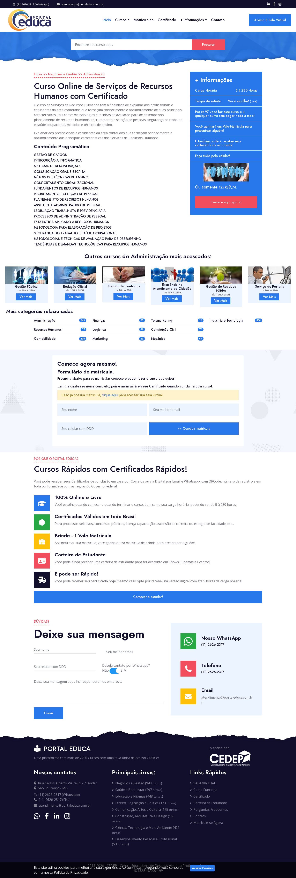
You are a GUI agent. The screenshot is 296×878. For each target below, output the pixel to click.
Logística (99, 329)
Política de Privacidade (71, 872)
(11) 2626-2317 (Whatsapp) (57, 794)
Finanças (98, 320)
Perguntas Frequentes (209, 809)
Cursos (120, 20)
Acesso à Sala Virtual (270, 20)
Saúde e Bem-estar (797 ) (137, 789)
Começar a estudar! (148, 596)
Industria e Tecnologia (226, 320)
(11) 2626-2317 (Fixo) (52, 799)
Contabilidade (45, 339)
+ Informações (192, 20)
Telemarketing (161, 320)
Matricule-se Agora (206, 822)
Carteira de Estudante (208, 803)
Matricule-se (144, 20)
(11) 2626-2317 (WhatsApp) (31, 4)
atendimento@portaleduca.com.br (80, 4)
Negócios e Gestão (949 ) (137, 783)
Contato (218, 20)
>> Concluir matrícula (194, 428)
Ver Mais (26, 296)
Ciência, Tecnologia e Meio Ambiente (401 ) (145, 830)
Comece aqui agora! (226, 202)
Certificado (167, 20)
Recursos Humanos (47, 329)
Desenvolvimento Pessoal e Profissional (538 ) (144, 841)
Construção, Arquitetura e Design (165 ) (143, 818)
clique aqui (110, 395)
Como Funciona (203, 789)
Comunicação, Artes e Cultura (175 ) (145, 809)
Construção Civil (163, 329)
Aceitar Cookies (202, 868)
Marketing (100, 339)
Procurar (208, 44)
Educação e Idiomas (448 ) (137, 796)
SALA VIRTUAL (203, 783)
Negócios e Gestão (62, 74)
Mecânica (158, 339)
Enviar (48, 713)
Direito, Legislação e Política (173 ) (144, 803)
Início (107, 20)
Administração (94, 74)
